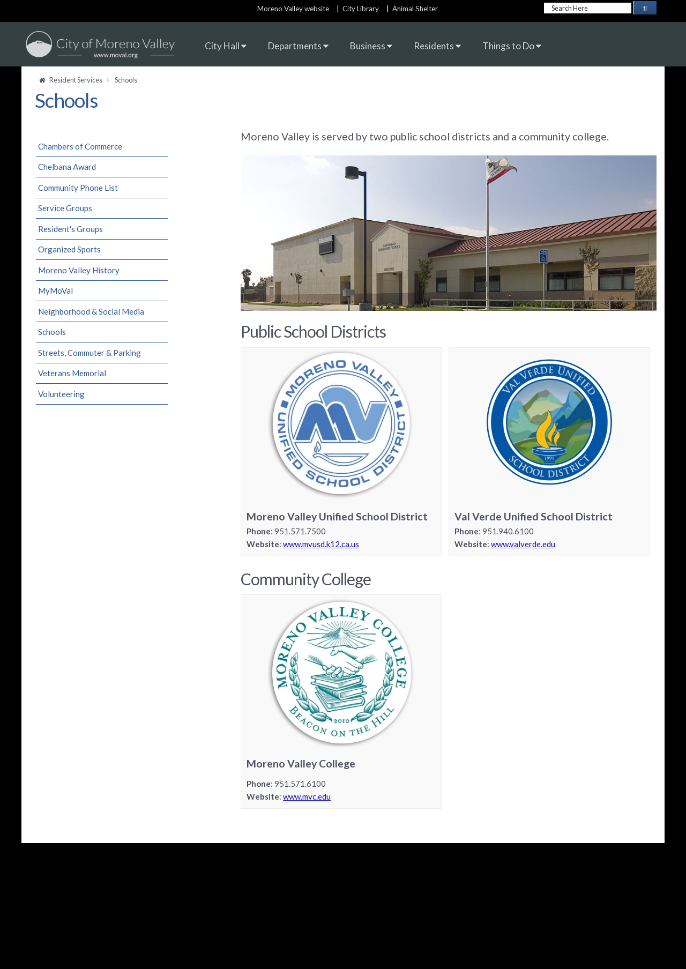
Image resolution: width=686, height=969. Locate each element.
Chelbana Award (67, 167)
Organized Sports (69, 249)
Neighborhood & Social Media (91, 311)
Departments (298, 45)
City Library (360, 8)
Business (371, 45)
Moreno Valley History (79, 270)
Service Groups (65, 208)
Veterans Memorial (72, 373)
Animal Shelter (416, 8)
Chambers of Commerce (80, 146)
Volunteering (61, 394)
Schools (52, 332)
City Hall (226, 45)
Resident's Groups (70, 229)
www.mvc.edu (307, 796)
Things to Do (511, 45)
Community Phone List (78, 187)
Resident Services (75, 80)
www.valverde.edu (523, 544)
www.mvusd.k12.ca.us (321, 544)
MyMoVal (55, 290)
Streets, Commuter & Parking (89, 352)
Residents (437, 45)
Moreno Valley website (293, 8)
